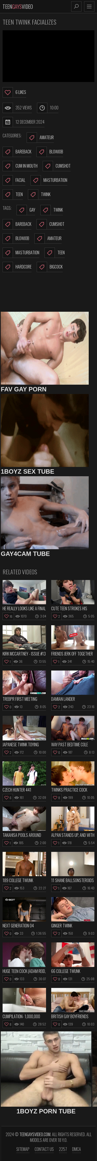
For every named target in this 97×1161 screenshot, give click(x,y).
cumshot (50, 224)
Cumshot (57, 166)
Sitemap (22, 1149)
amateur (48, 238)
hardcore (17, 267)
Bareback (17, 152)
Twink (39, 194)
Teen (13, 194)
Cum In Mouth (20, 166)
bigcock (50, 267)
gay (26, 210)
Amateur (40, 137)
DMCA (76, 1149)
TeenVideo (18, 6)
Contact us (44, 1149)
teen (54, 253)
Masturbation (49, 180)
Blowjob (49, 152)
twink (51, 210)
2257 (63, 1149)
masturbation (21, 253)
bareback (17, 224)
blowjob (16, 238)
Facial (14, 180)
